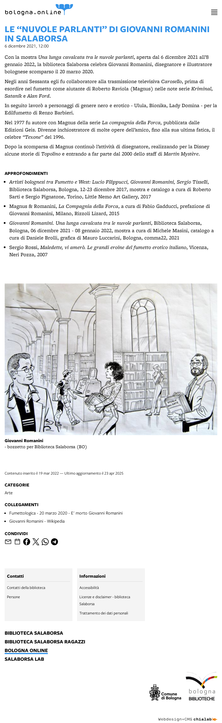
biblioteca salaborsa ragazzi (45, 642)
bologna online (26, 651)
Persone (13, 596)
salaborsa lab (24, 659)
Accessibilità (89, 587)
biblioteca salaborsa (34, 633)
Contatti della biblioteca (26, 587)
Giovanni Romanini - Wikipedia (37, 521)
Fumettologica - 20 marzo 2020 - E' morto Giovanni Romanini (66, 513)
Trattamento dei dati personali (103, 613)
